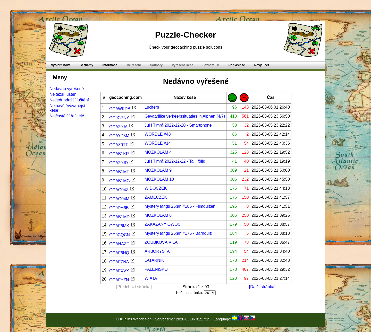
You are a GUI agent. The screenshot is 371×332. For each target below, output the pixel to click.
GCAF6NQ (122, 253)
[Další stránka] (262, 287)
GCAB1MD (122, 217)
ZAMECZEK (156, 197)
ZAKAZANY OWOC (163, 224)
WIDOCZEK (156, 188)
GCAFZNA (122, 262)
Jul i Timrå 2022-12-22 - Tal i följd (175, 161)
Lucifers (152, 107)
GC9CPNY (122, 118)
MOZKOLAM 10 (159, 179)
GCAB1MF (122, 172)
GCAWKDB (123, 109)
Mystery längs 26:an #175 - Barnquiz (178, 233)
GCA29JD (121, 163)
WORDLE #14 (158, 143)
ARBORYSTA (157, 251)
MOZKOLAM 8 (158, 215)
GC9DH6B (122, 208)
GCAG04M (122, 199)
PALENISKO (156, 269)
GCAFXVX (122, 271)
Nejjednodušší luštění (69, 100)
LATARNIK (154, 260)
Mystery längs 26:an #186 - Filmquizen (180, 206)
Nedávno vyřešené (66, 88)
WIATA (151, 278)
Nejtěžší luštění (63, 94)
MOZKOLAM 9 (158, 170)
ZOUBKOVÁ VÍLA (161, 242)
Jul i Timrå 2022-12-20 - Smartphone (178, 125)
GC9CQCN (122, 235)
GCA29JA (121, 127)
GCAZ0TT (121, 145)
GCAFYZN (122, 280)
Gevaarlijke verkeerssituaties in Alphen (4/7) (185, 116)
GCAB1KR (122, 154)
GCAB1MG (122, 181)
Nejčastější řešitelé (66, 116)
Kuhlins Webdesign (135, 319)
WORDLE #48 (158, 134)
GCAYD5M (122, 136)
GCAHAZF (122, 244)
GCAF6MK (122, 226)
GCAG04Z (122, 190)
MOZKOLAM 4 (158, 152)
